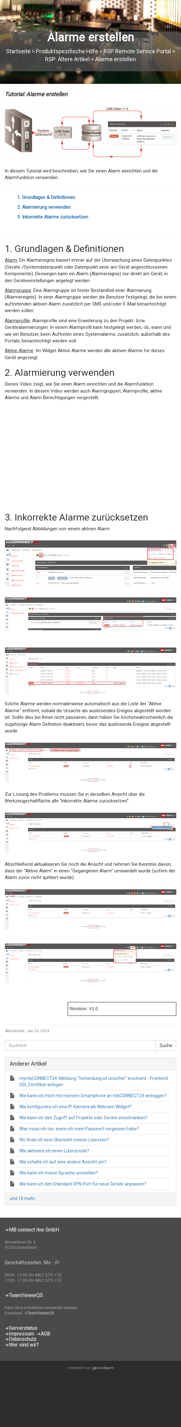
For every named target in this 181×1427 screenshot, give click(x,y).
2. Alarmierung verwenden (44, 207)
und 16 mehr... (23, 1198)
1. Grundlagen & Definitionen (46, 197)
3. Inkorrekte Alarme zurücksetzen (52, 217)
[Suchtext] (80, 1045)
